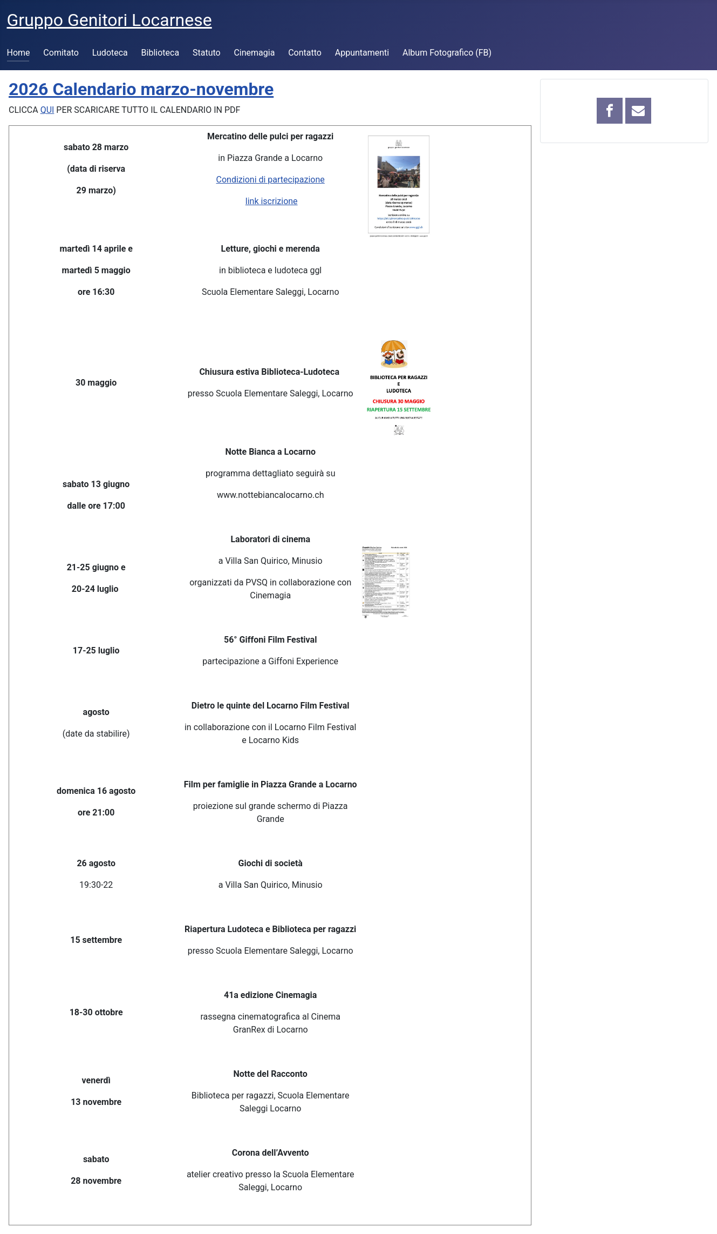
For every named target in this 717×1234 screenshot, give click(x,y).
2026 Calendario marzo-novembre (141, 89)
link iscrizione (271, 201)
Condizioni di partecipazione (270, 179)
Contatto (305, 53)
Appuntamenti (362, 53)
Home (18, 53)
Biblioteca (160, 53)
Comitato (61, 53)
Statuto (207, 53)
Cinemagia (254, 53)
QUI (47, 110)
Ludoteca (110, 53)
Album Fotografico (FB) (446, 53)
